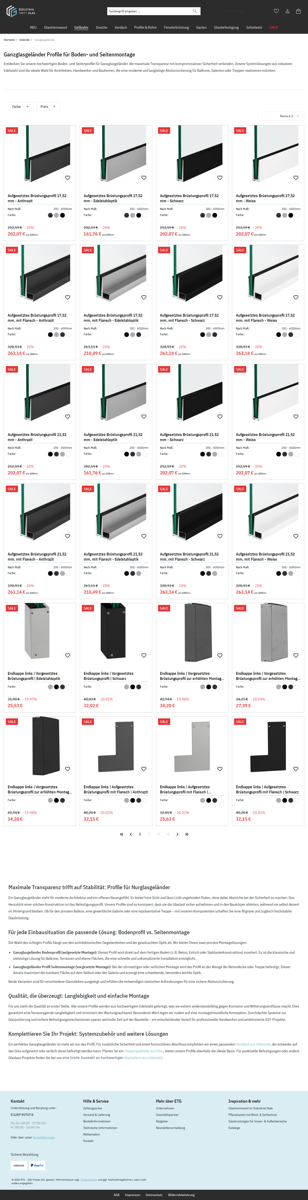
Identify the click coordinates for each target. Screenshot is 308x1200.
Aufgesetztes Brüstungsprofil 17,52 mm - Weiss (265, 198)
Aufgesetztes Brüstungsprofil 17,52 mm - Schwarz (189, 198)
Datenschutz (154, 1195)
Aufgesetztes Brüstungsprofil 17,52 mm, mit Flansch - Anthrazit (37, 318)
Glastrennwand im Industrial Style (250, 1108)
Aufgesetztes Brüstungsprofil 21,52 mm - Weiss (265, 437)
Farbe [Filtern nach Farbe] (21, 106)
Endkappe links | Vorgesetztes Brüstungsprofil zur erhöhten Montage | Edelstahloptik (267, 676)
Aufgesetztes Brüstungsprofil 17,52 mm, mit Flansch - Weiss (265, 318)
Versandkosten (88, 1179)
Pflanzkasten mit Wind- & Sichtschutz (252, 1115)
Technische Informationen (100, 1128)
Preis (49, 106)
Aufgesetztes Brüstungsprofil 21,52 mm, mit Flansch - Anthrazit (37, 557)
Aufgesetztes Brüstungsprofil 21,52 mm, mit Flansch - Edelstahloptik (113, 557)
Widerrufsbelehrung (181, 1195)
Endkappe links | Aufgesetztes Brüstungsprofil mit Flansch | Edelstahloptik (185, 789)
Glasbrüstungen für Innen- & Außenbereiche (257, 1121)
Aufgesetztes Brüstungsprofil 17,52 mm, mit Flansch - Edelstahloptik (113, 318)
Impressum (132, 1195)
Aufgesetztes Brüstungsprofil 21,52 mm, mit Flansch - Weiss (265, 557)
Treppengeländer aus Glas (143, 1051)
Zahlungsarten (92, 1108)
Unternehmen (165, 1108)
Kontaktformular (43, 1137)
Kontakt (88, 1141)
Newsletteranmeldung (170, 1128)
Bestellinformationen (97, 1121)
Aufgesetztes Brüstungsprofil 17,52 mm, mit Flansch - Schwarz (189, 318)
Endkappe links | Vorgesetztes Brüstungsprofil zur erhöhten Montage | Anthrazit (191, 676)
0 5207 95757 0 (22, 1115)
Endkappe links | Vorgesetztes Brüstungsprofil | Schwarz (109, 676)
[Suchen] (195, 11)
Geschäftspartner (167, 1115)
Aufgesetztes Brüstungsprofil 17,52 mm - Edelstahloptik (113, 198)
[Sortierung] (283, 116)
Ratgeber (162, 1121)
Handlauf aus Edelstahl (253, 1044)
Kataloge (234, 1128)
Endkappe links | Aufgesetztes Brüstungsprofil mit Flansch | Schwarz (267, 789)
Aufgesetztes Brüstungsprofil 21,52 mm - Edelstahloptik (113, 437)
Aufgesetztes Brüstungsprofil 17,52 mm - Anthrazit (37, 198)
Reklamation (91, 1134)
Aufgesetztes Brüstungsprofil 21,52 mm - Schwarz (189, 437)
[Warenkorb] (298, 11)
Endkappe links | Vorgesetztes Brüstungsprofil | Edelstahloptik (34, 676)
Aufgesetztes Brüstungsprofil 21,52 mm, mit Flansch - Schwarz (189, 557)
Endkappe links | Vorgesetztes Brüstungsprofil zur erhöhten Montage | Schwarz (39, 789)
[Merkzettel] (276, 11)
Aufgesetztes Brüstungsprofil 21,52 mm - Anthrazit (37, 437)
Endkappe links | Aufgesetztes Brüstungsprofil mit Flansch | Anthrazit (116, 789)
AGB (116, 1195)
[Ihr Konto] (287, 11)
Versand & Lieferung (96, 1115)
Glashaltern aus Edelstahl (143, 1057)
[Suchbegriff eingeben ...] (148, 11)
